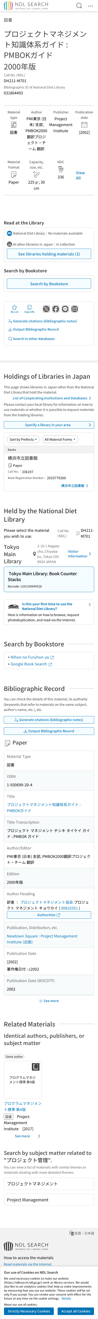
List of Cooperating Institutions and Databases (53, 398)
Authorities (49, 914)
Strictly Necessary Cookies (29, 1311)
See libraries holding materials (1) (49, 254)
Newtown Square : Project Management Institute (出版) (42, 939)
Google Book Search (32, 664)
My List (14, 309)
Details (66, 1298)
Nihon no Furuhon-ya (33, 657)
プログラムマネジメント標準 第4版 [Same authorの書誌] (23, 1106)
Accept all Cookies (75, 1311)
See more (28, 1136)
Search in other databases (31, 338)
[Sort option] (23, 439)
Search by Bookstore (49, 283)
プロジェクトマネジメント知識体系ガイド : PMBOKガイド (44, 807)
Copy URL (29, 309)
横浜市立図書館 (75, 486)
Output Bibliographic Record (33, 329)
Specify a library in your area (59, 425)
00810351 (69, 908)
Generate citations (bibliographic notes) (42, 321)
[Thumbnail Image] (23, 1080)
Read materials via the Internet (27, 1264)
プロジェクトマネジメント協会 (46, 902)
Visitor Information (80, 553)
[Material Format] (60, 439)
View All (80, 175)
